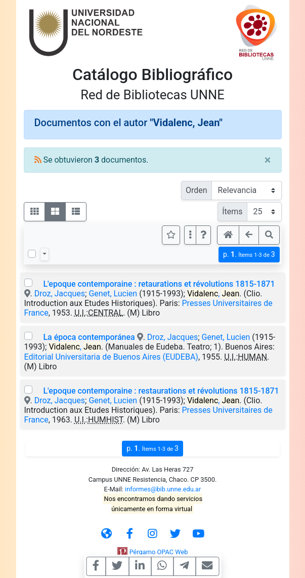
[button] (203, 235)
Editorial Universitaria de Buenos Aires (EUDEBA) (111, 357)
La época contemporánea (89, 337)
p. (249, 254)
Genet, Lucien (113, 293)
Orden (196, 190)
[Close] (267, 160)
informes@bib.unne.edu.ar (163, 489)
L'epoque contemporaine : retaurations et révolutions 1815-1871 (159, 284)
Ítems (232, 211)
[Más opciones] (190, 235)
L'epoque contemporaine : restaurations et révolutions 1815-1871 (161, 391)
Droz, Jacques (59, 293)
